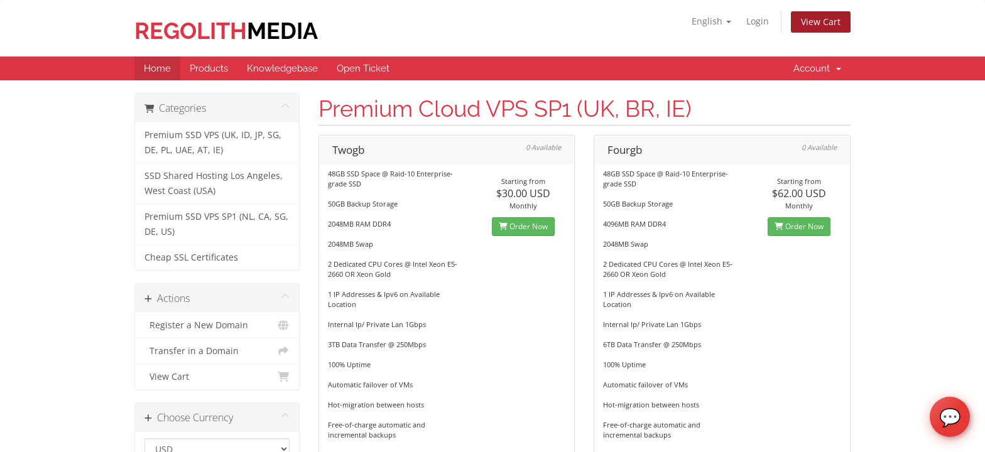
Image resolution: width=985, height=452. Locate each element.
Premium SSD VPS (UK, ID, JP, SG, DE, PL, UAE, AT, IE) (212, 142)
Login (757, 21)
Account (817, 68)
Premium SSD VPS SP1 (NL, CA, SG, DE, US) (216, 224)
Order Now (523, 226)
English (711, 21)
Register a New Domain (217, 325)
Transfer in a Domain (217, 350)
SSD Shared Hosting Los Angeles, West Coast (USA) (213, 183)
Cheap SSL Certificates (191, 257)
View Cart (821, 22)
